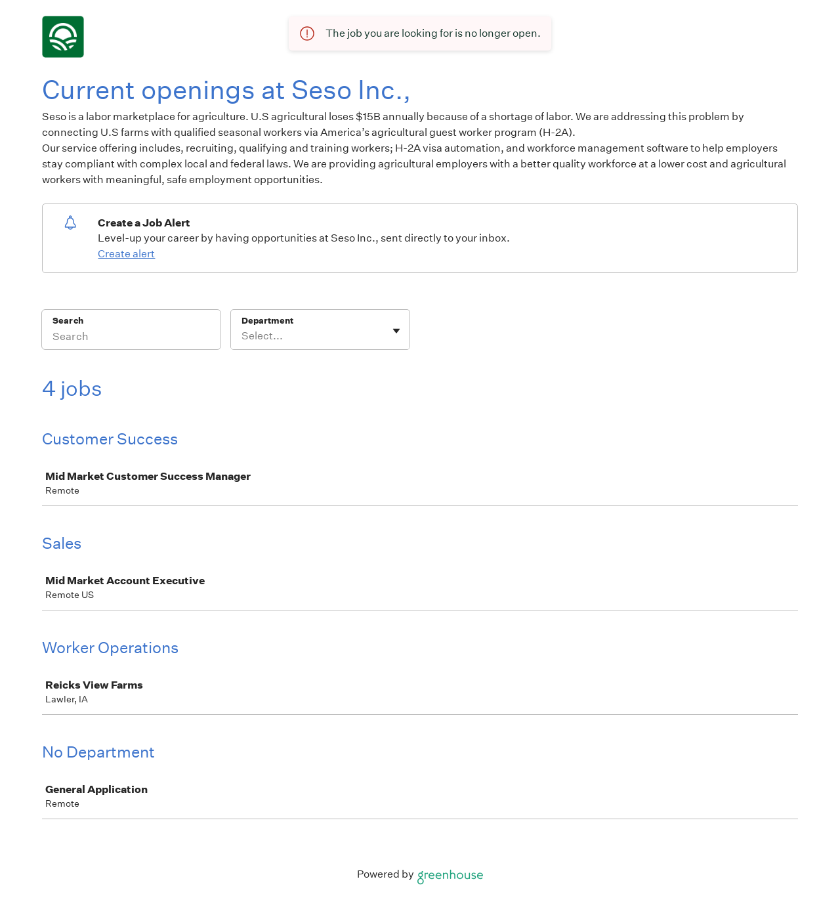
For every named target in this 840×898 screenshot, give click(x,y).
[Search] (131, 338)
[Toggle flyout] (396, 331)
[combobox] (242, 336)
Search (67, 320)
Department (267, 320)
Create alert (126, 253)
